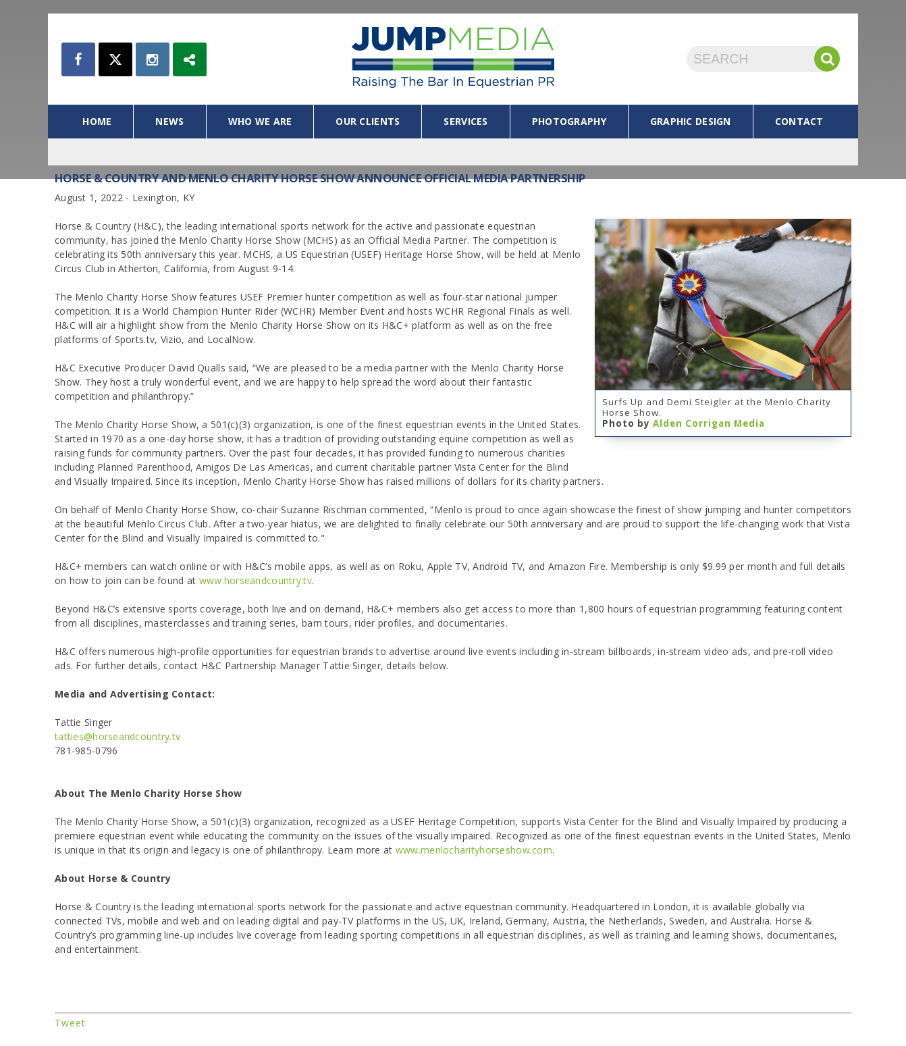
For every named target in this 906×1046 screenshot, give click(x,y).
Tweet (70, 1022)
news (169, 121)
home (96, 121)
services (465, 121)
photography (569, 121)
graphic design (690, 121)
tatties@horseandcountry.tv (117, 736)
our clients (368, 121)
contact (799, 121)
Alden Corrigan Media (709, 423)
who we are (260, 121)
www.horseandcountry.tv (255, 580)
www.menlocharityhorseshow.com (474, 849)
